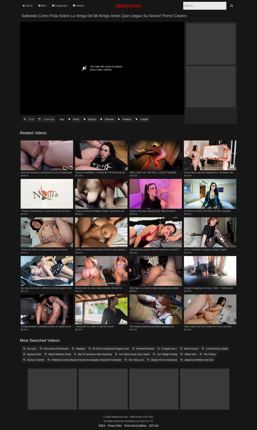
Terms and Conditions (135, 425)
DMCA (102, 425)
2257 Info (153, 425)
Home (27, 5)
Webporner (128, 6)
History (78, 5)
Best (42, 5)
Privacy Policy (115, 425)
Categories (59, 5)
